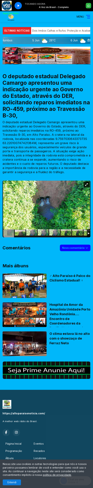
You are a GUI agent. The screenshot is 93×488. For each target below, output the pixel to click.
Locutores (40, 458)
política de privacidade (57, 474)
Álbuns (9, 458)
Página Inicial (13, 443)
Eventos (38, 443)
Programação (13, 450)
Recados (39, 450)
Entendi (11, 482)
